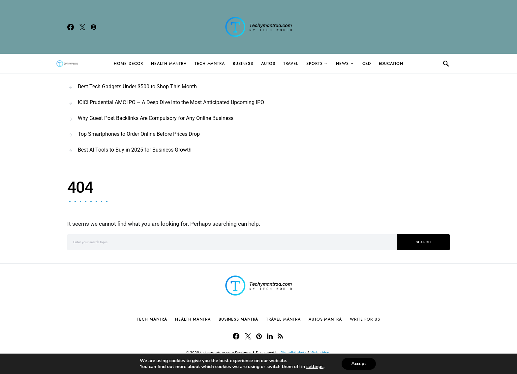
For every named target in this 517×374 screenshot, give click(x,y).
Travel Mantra (283, 319)
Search (423, 242)
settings (314, 367)
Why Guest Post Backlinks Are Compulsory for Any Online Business (155, 118)
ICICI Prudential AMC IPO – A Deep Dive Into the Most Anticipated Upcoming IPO (171, 102)
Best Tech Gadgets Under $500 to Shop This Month (137, 86)
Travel (290, 63)
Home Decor (128, 63)
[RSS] (280, 336)
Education (391, 63)
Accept (358, 363)
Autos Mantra (325, 319)
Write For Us (365, 319)
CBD (366, 63)
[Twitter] (82, 27)
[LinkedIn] (270, 336)
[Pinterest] (93, 27)
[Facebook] (70, 27)
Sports (314, 63)
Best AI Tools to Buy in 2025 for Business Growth (135, 150)
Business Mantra (238, 319)
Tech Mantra (210, 63)
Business (243, 63)
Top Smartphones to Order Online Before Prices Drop (139, 134)
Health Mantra (169, 63)
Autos (268, 63)
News (342, 63)
